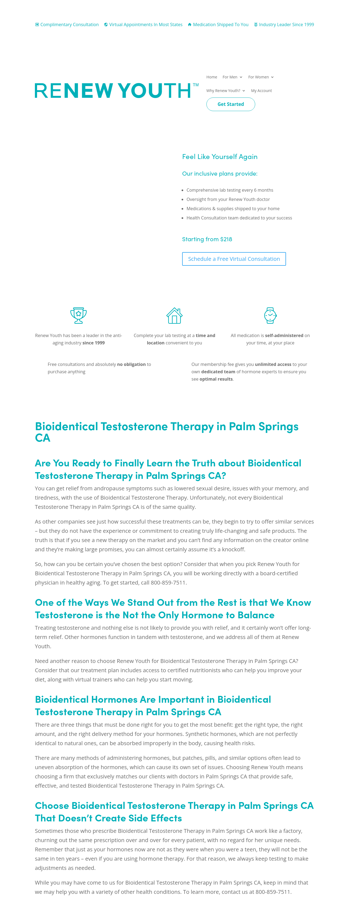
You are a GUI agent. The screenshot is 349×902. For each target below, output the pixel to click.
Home (211, 77)
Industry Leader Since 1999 (284, 24)
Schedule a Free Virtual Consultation (234, 258)
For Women (258, 77)
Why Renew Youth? (223, 90)
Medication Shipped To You (218, 24)
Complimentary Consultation (67, 24)
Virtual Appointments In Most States (143, 24)
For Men (230, 77)
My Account (261, 90)
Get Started (231, 104)
